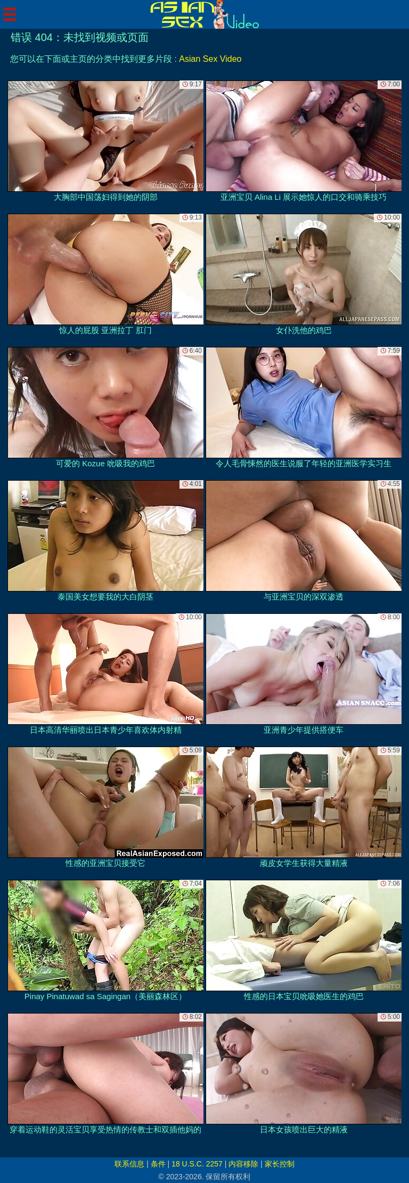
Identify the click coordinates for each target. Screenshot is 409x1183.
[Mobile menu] (9, 14)
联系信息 (129, 1164)
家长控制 (280, 1164)
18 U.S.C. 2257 (197, 1164)
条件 (158, 1164)
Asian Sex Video (210, 58)
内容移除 (243, 1164)
